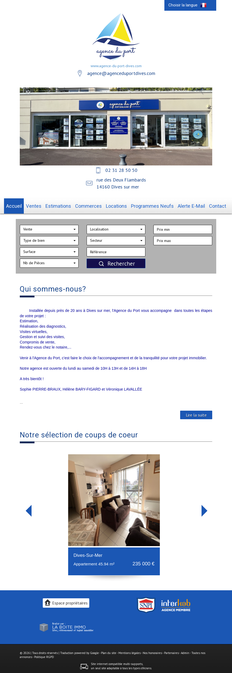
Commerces (93, 205)
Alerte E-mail (180, 205)
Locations (117, 205)
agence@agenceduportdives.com (121, 73)
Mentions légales (129, 651)
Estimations (67, 205)
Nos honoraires (152, 651)
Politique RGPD (44, 655)
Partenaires (171, 651)
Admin (185, 651)
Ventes (46, 205)
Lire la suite (196, 413)
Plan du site (108, 651)
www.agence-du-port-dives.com (116, 65)
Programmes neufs (147, 205)
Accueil (28, 205)
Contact (203, 205)
